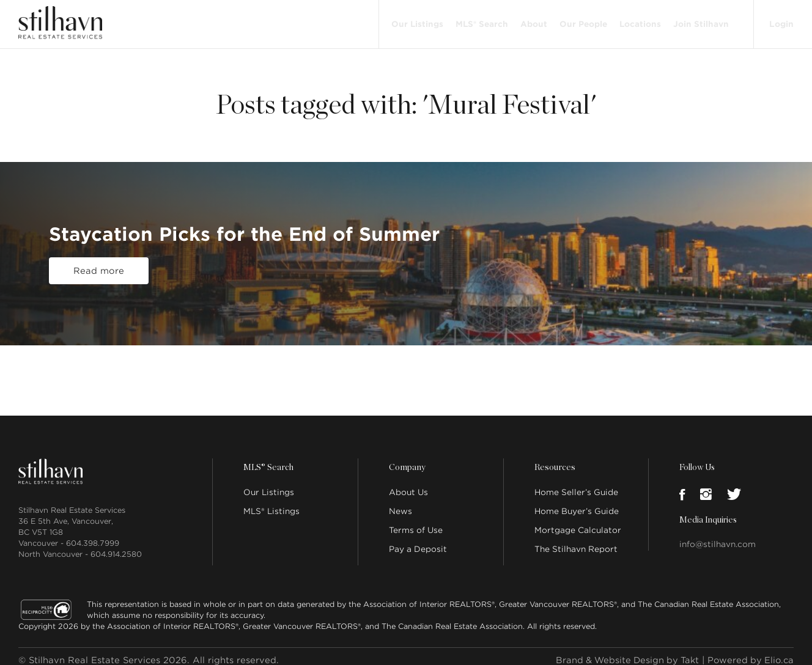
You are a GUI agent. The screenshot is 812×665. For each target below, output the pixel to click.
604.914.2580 (116, 546)
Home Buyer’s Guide (576, 503)
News (400, 503)
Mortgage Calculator (577, 522)
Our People (582, 19)
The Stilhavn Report (576, 541)
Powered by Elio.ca (749, 652)
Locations (639, 19)
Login (781, 19)
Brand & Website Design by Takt (623, 652)
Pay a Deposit (418, 541)
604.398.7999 (92, 535)
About (532, 19)
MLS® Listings (271, 503)
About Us (408, 484)
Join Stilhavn (700, 19)
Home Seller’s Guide (576, 484)
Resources (554, 459)
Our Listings (416, 19)
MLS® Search (480, 19)
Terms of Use (416, 522)
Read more (98, 263)
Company (406, 459)
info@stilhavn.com (717, 536)
